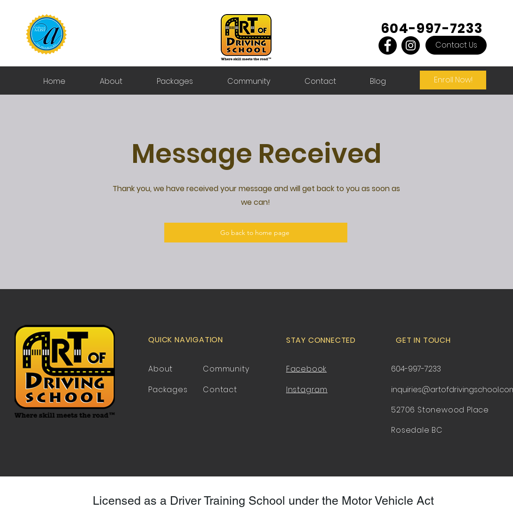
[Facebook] (387, 45)
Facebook (306, 368)
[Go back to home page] (255, 232)
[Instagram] (410, 45)
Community (226, 368)
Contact (220, 389)
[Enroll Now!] (453, 80)
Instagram (307, 389)
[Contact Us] (456, 45)
